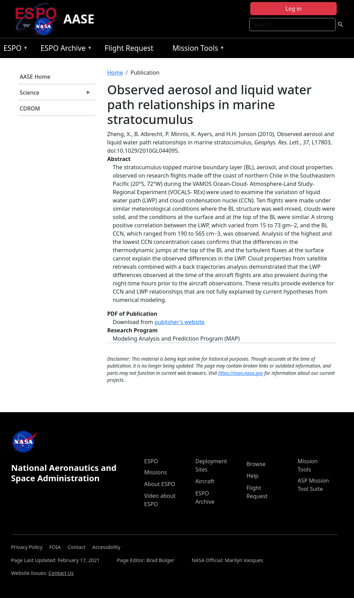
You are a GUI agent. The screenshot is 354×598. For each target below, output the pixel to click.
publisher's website (180, 322)
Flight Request (129, 48)
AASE (78, 18)
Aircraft (204, 481)
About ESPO (159, 484)
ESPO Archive (64, 49)
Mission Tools (197, 49)
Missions (155, 472)
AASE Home (35, 76)
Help (252, 476)
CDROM (30, 108)
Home (115, 72)
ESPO (14, 49)
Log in (293, 8)
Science (54, 94)
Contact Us (61, 573)
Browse (256, 464)
